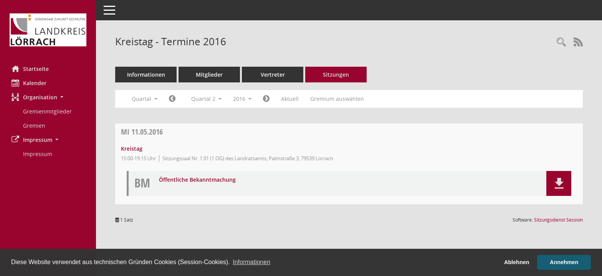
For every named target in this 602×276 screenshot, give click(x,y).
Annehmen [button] (564, 262)
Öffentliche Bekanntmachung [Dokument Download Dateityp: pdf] (197, 180)
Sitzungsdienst (558, 220)
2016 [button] (242, 98)
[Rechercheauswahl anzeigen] (561, 42)
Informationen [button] (251, 262)
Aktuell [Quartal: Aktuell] (290, 98)
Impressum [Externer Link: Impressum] (37, 154)
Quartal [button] (144, 98)
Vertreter (273, 74)
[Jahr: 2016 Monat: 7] (266, 99)
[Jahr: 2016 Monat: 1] (172, 99)
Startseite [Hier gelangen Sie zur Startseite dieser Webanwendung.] (30, 68)
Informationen (146, 74)
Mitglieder (209, 74)
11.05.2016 (142, 132)
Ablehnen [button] (516, 262)
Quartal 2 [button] (206, 98)
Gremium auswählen (337, 98)
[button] (48, 97)
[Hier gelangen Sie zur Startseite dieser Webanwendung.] (48, 29)
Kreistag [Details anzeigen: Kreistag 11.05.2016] (131, 148)
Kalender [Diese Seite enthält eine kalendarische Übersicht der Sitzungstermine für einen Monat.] (29, 83)
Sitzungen (336, 74)
